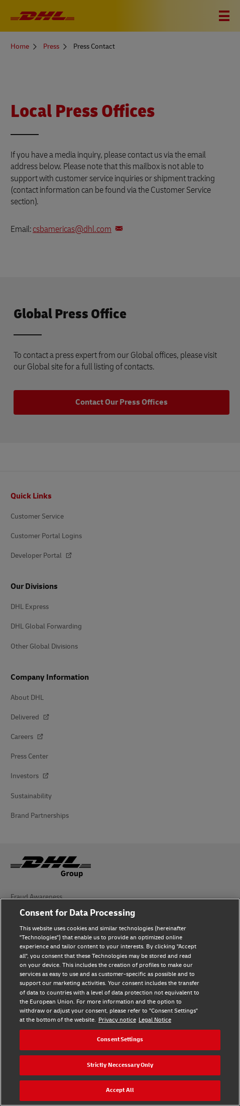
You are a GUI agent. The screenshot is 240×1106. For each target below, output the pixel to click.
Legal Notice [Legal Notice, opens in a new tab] (155, 1020)
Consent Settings (120, 1039)
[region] (120, 1002)
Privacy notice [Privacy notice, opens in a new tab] (117, 1020)
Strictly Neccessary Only (120, 1065)
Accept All (120, 1090)
